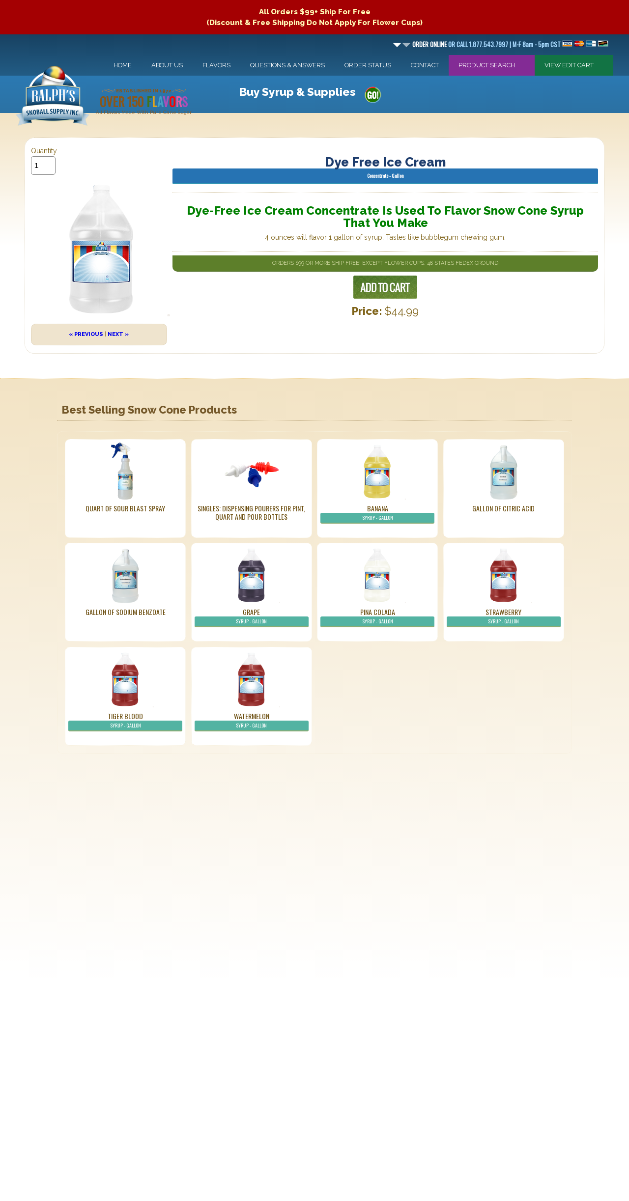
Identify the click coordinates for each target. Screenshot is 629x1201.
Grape (252, 617)
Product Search (486, 65)
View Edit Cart (569, 65)
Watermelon (252, 721)
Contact (425, 65)
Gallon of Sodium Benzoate (126, 612)
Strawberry (504, 617)
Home (123, 65)
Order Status (367, 65)
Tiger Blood (125, 721)
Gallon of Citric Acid (503, 508)
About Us (167, 65)
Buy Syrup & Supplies (297, 91)
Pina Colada (377, 617)
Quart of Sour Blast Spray (125, 508)
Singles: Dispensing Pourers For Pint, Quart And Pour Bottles (251, 512)
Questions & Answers (287, 65)
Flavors (216, 65)
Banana (377, 513)
